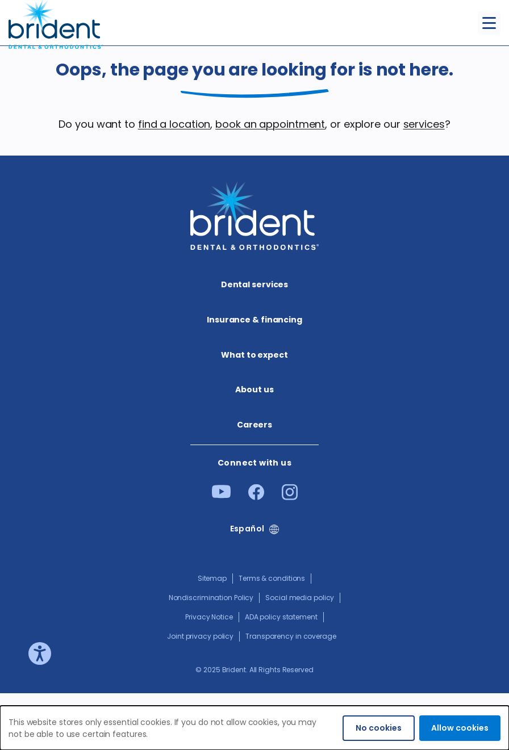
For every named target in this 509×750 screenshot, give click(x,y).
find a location (174, 124)
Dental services (255, 284)
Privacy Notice (209, 617)
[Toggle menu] (489, 23)
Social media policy (299, 597)
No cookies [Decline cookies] (379, 728)
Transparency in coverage (290, 636)
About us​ (254, 389)
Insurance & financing (254, 319)
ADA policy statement (281, 617)
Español (247, 529)
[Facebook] (256, 496)
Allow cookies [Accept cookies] (460, 728)
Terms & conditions (272, 578)
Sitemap (212, 578)
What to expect (254, 355)
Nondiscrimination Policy (211, 597)
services (424, 124)
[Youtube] (221, 495)
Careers (254, 424)
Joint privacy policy (200, 636)
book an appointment (270, 124)
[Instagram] (290, 496)
